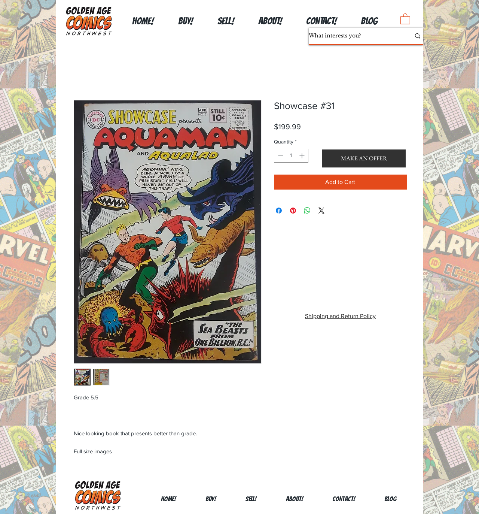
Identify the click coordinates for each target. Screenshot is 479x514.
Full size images (93, 451)
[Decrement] (279, 155)
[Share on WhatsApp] (307, 210)
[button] (405, 18)
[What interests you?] (354, 36)
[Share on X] (321, 210)
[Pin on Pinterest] (293, 210)
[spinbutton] (291, 155)
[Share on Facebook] (278, 210)
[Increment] (302, 155)
